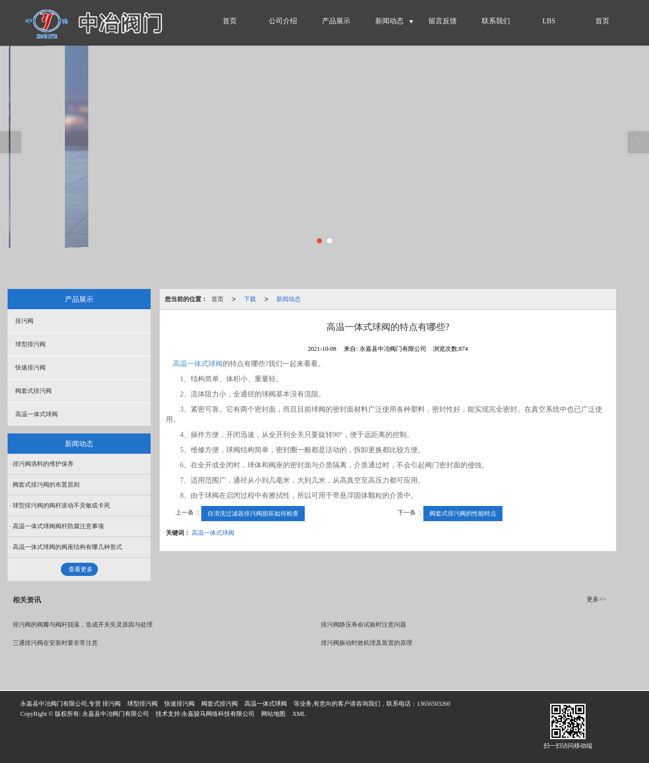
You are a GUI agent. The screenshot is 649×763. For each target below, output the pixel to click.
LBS (549, 21)
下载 (250, 299)
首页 (230, 21)
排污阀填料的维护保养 (43, 463)
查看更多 (80, 569)
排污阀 (24, 320)
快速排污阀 (30, 367)
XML (299, 713)
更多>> (596, 599)
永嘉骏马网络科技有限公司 (218, 713)
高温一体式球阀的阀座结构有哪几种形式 (67, 547)
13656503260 (433, 703)
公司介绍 (283, 21)
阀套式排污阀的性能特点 (462, 513)
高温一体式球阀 (198, 364)
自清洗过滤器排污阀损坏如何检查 (253, 513)
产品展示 (336, 21)
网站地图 (273, 713)
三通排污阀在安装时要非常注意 (55, 642)
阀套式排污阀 (33, 390)
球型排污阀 (30, 344)
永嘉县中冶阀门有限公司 (115, 713)
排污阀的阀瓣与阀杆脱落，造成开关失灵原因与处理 (83, 624)
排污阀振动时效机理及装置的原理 (366, 642)
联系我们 (496, 21)
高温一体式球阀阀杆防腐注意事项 (58, 526)
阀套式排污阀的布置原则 (46, 484)
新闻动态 (389, 21)
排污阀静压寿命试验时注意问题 (363, 624)
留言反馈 (442, 21)
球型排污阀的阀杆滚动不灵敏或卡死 (61, 505)
